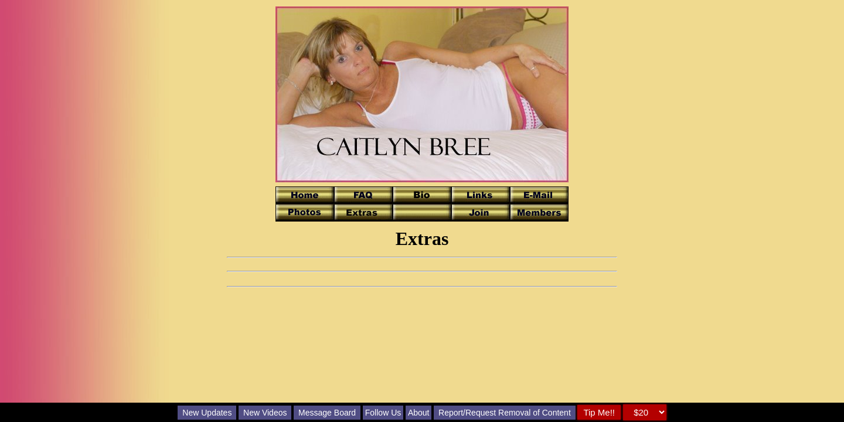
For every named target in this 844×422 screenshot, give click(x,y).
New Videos (265, 412)
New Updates (207, 412)
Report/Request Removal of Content (504, 412)
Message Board (327, 412)
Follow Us (383, 412)
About (419, 412)
